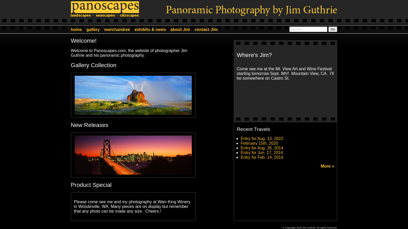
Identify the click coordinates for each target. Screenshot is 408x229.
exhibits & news (150, 29)
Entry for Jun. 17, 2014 (262, 152)
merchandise (117, 29)
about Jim (180, 29)
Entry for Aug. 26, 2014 (262, 148)
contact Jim (206, 29)
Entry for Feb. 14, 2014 (262, 157)
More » (327, 166)
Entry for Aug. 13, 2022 (262, 138)
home (76, 29)
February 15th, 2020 (259, 143)
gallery (93, 29)
